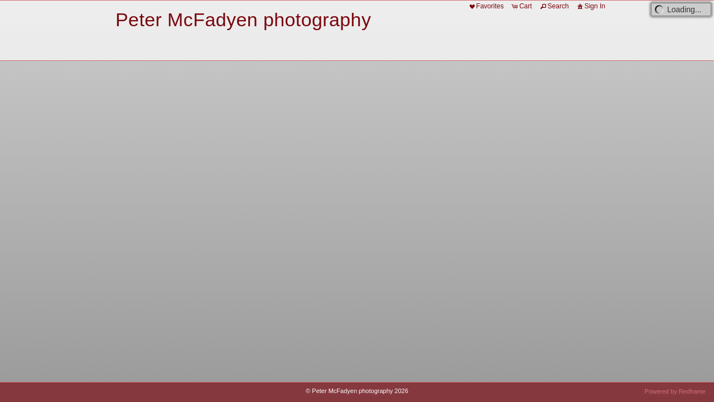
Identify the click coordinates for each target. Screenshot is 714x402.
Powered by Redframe (675, 391)
